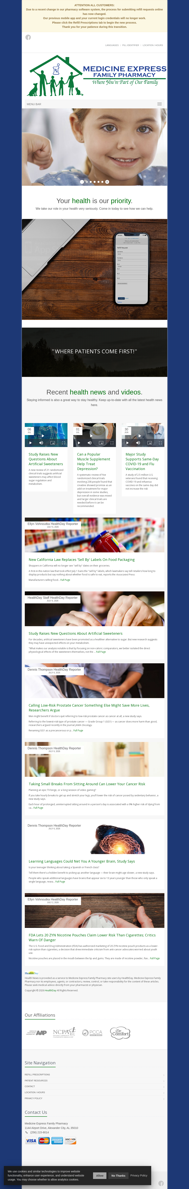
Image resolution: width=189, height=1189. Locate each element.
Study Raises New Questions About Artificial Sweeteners (46, 459)
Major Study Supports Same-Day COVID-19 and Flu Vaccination (142, 461)
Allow (99, 1175)
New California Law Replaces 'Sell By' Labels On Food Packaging (82, 559)
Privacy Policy (33, 1098)
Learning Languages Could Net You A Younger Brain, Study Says (82, 861)
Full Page (65, 580)
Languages (112, 45)
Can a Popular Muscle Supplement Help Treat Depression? (93, 461)
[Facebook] (161, 1183)
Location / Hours (153, 45)
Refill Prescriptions (37, 1074)
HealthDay (50, 990)
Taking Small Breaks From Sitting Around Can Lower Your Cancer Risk (87, 784)
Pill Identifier (130, 45)
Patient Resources (36, 1080)
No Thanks (118, 1175)
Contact (30, 1086)
